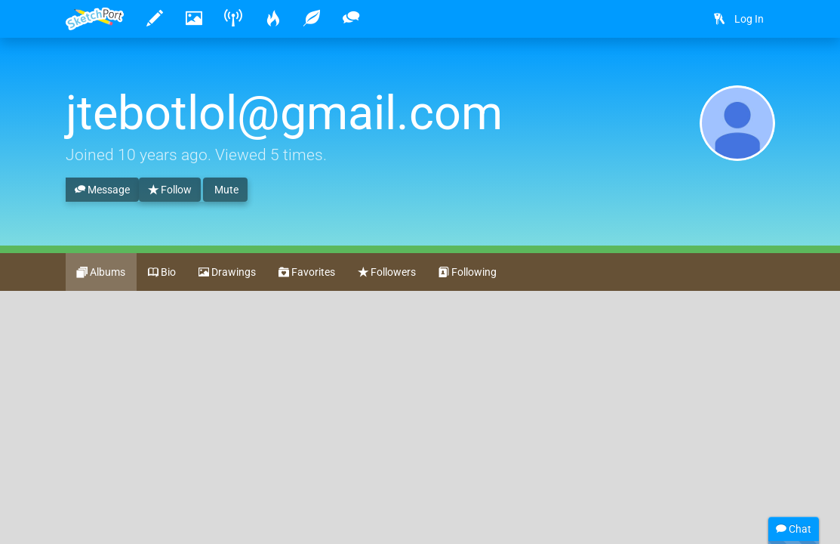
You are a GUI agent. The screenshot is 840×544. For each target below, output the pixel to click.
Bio (162, 273)
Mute (225, 190)
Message (102, 190)
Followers (387, 273)
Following (467, 273)
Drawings (227, 273)
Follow (170, 190)
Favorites (306, 273)
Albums (101, 273)
